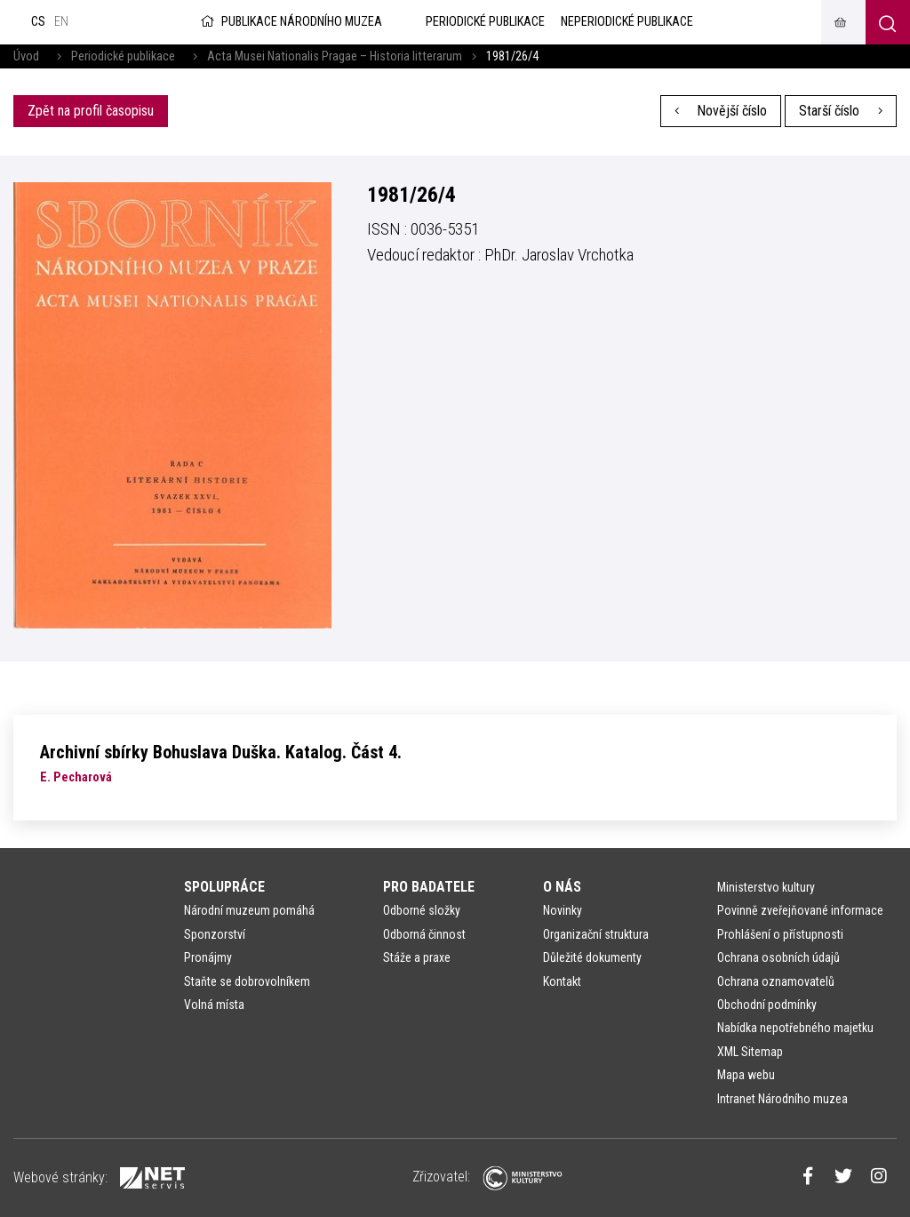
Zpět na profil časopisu (91, 110)
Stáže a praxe (417, 957)
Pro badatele (429, 886)
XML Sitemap (750, 1052)
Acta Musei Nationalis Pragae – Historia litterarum (334, 56)
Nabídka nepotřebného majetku (795, 1028)
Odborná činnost (424, 934)
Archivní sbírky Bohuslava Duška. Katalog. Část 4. (221, 752)
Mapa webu (746, 1075)
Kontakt (562, 981)
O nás (562, 886)
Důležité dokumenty (592, 957)
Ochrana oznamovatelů (775, 981)
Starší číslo (840, 110)
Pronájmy (208, 957)
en (61, 21)
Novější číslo (721, 110)
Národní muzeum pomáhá (249, 910)
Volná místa (214, 1004)
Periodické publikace (123, 56)
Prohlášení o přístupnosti (780, 934)
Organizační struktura (596, 934)
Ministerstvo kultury (766, 887)
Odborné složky (421, 910)
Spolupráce (224, 886)
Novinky (562, 910)
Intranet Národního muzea (782, 1099)
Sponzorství (214, 934)
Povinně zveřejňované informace (800, 910)
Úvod (26, 56)
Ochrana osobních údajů (778, 957)
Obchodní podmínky (767, 1004)
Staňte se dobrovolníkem (247, 981)
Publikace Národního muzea (289, 21)
